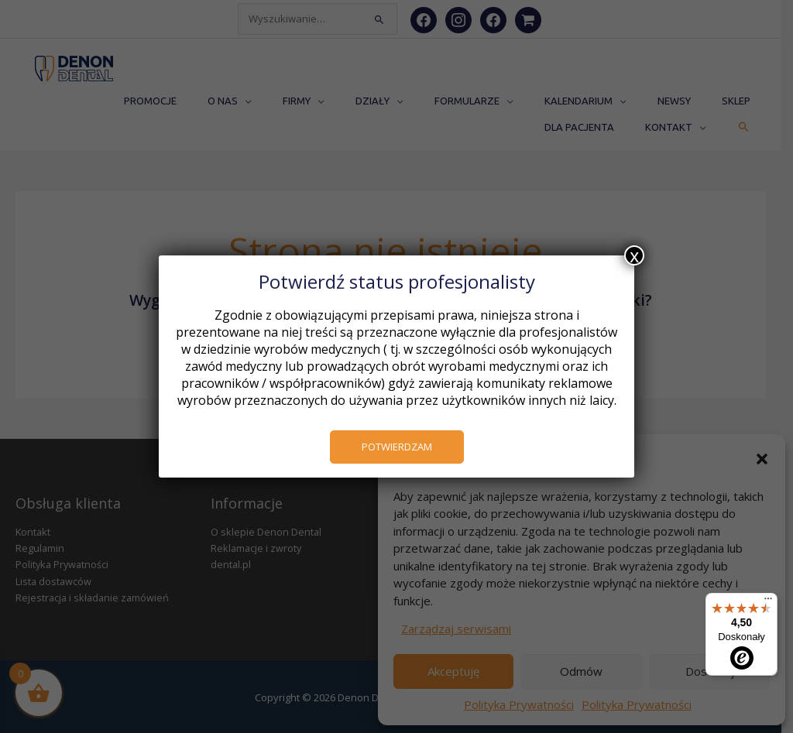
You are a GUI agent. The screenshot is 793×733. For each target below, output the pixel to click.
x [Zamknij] (634, 255)
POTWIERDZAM (397, 447)
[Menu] (768, 602)
